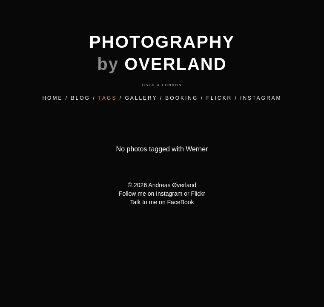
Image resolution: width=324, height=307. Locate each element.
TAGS (107, 98)
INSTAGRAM (260, 98)
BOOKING (181, 98)
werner (197, 149)
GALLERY (141, 98)
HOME (52, 98)
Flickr (198, 193)
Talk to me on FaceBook (162, 202)
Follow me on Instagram (150, 193)
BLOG (80, 98)
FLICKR (219, 98)
